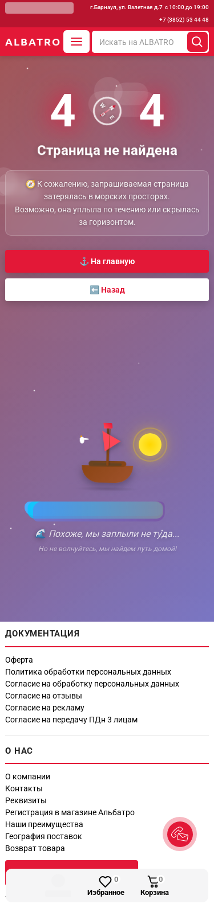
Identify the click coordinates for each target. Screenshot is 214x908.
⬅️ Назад (107, 289)
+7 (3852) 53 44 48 (184, 20)
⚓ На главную (107, 261)
